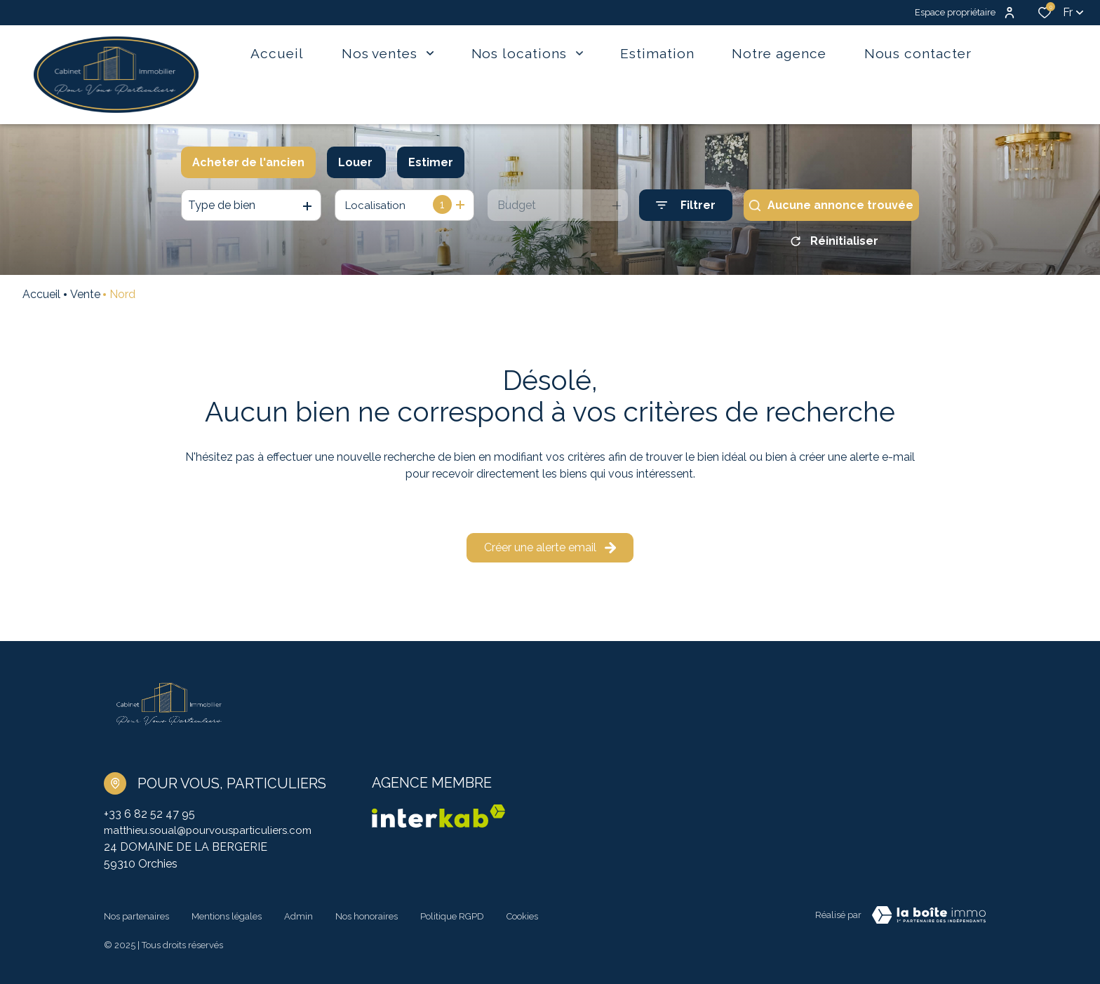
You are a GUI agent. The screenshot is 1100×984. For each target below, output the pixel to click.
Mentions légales (227, 918)
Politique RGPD (452, 918)
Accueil (41, 299)
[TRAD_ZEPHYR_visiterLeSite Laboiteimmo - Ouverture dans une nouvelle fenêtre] (928, 921)
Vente (85, 299)
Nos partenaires (136, 918)
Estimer (430, 162)
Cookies (522, 918)
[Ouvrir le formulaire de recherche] (685, 205)
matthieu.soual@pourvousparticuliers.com (212, 835)
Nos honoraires (366, 918)
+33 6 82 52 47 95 (149, 818)
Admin (298, 918)
